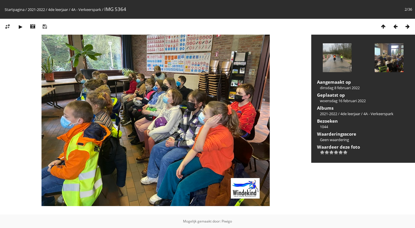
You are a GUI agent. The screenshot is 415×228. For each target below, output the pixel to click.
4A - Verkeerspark (86, 9)
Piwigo (227, 221)
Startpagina (14, 9)
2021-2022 (36, 9)
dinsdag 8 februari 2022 (340, 87)
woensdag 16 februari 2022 (343, 100)
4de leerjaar (58, 9)
